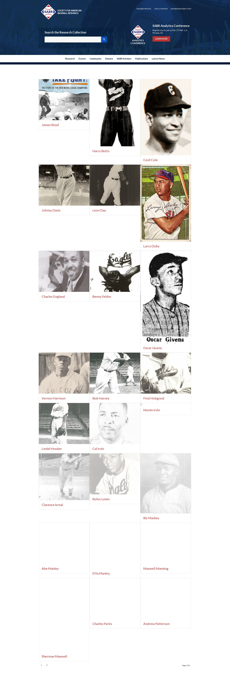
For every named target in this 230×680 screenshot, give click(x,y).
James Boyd (50, 125)
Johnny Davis (51, 210)
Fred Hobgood (153, 398)
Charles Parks (102, 624)
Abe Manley (50, 568)
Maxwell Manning (155, 568)
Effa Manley (101, 573)
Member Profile (144, 9)
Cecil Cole (150, 160)
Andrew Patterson (156, 624)
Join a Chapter (161, 9)
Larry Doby (151, 246)
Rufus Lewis (101, 499)
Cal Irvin (98, 449)
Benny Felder (101, 296)
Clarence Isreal (52, 505)
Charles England (53, 296)
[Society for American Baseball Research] (61, 12)
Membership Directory (181, 9)
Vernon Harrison (53, 398)
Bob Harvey (100, 398)
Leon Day (99, 210)
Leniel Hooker (52, 449)
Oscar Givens (152, 348)
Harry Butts (100, 151)
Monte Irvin (151, 410)
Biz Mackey (151, 518)
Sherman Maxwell (54, 656)
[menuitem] (144, 9)
